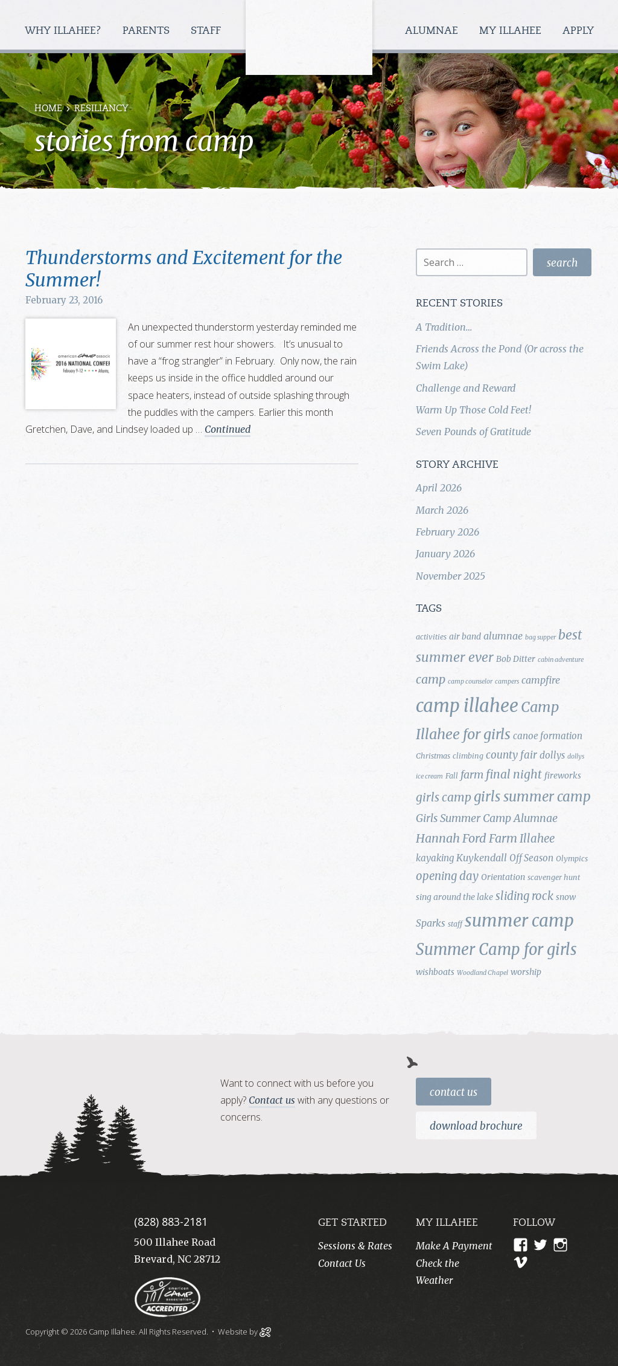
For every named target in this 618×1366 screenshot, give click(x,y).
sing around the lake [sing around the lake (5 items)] (454, 897)
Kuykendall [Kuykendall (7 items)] (481, 858)
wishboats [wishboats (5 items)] (435, 971)
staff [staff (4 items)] (455, 923)
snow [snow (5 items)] (566, 897)
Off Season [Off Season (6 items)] (531, 858)
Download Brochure (476, 1126)
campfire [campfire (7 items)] (540, 680)
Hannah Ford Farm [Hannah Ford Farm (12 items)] (466, 838)
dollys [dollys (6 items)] (552, 755)
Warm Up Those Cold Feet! (473, 410)
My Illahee (511, 31)
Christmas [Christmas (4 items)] (433, 755)
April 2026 (439, 488)
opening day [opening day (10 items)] (447, 876)
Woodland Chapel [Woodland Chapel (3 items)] (482, 973)
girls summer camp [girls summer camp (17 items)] (532, 796)
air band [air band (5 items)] (465, 636)
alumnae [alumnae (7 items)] (503, 636)
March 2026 (442, 510)
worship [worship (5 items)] (526, 971)
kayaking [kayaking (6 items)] (435, 858)
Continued (227, 429)
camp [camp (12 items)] (430, 679)
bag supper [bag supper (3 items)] (540, 637)
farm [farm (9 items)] (471, 775)
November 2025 (450, 576)
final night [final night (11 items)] (514, 774)
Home (48, 109)
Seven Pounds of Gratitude (473, 432)
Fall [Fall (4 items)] (451, 775)
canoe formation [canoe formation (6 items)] (547, 736)
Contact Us (453, 1092)
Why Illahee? (64, 31)
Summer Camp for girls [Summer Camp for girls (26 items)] (496, 949)
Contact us (272, 1100)
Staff (207, 31)
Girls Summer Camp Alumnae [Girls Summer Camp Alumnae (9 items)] (487, 818)
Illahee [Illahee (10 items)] (537, 839)
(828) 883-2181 (171, 1221)
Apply (578, 31)
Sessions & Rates (355, 1246)
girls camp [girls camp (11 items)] (443, 797)
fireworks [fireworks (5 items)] (562, 775)
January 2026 (445, 554)
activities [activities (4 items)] (431, 636)
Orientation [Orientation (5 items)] (503, 877)
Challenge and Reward (465, 388)
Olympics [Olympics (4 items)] (572, 858)
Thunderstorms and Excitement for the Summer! (183, 268)
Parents (148, 31)
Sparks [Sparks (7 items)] (430, 923)
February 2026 (447, 532)
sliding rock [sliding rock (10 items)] (524, 896)
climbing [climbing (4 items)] (468, 755)
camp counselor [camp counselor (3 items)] (470, 681)
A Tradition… (444, 327)
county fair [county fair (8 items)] (511, 755)
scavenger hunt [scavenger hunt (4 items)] (553, 877)
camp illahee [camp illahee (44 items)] (467, 705)
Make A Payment (454, 1246)
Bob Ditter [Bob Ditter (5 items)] (515, 658)
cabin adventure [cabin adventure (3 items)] (561, 660)
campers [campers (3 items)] (507, 681)
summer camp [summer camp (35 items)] (519, 920)
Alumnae (433, 31)
